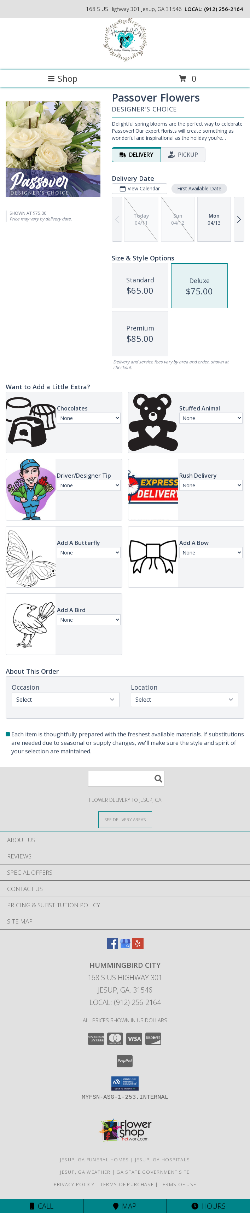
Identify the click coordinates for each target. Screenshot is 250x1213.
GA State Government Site (153, 1172)
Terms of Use (178, 1184)
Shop (62, 78)
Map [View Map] (124, 1206)
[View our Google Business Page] (125, 947)
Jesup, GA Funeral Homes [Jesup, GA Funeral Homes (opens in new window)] (94, 1159)
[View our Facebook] (112, 947)
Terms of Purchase (127, 1184)
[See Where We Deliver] (125, 819)
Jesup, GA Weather (85, 1172)
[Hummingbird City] (125, 60)
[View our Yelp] (138, 947)
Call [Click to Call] (41, 1206)
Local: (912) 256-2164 (125, 1002)
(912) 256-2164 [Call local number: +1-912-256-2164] (223, 8)
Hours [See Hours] (208, 1206)
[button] (125, 1083)
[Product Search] (126, 779)
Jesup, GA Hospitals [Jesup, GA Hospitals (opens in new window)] (162, 1159)
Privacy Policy (74, 1184)
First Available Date (199, 188)
